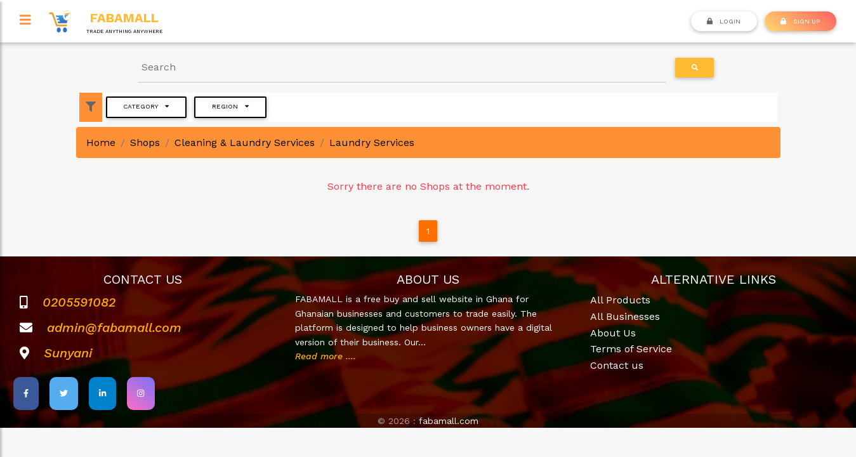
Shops (145, 142)
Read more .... (325, 356)
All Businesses (625, 316)
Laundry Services (371, 142)
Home (100, 142)
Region (230, 106)
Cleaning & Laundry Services (244, 142)
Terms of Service (631, 349)
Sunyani (68, 353)
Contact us (616, 365)
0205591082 (79, 302)
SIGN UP (800, 21)
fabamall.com (448, 421)
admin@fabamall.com (114, 327)
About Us (613, 333)
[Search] (402, 68)
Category (146, 106)
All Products (620, 300)
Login (724, 21)
